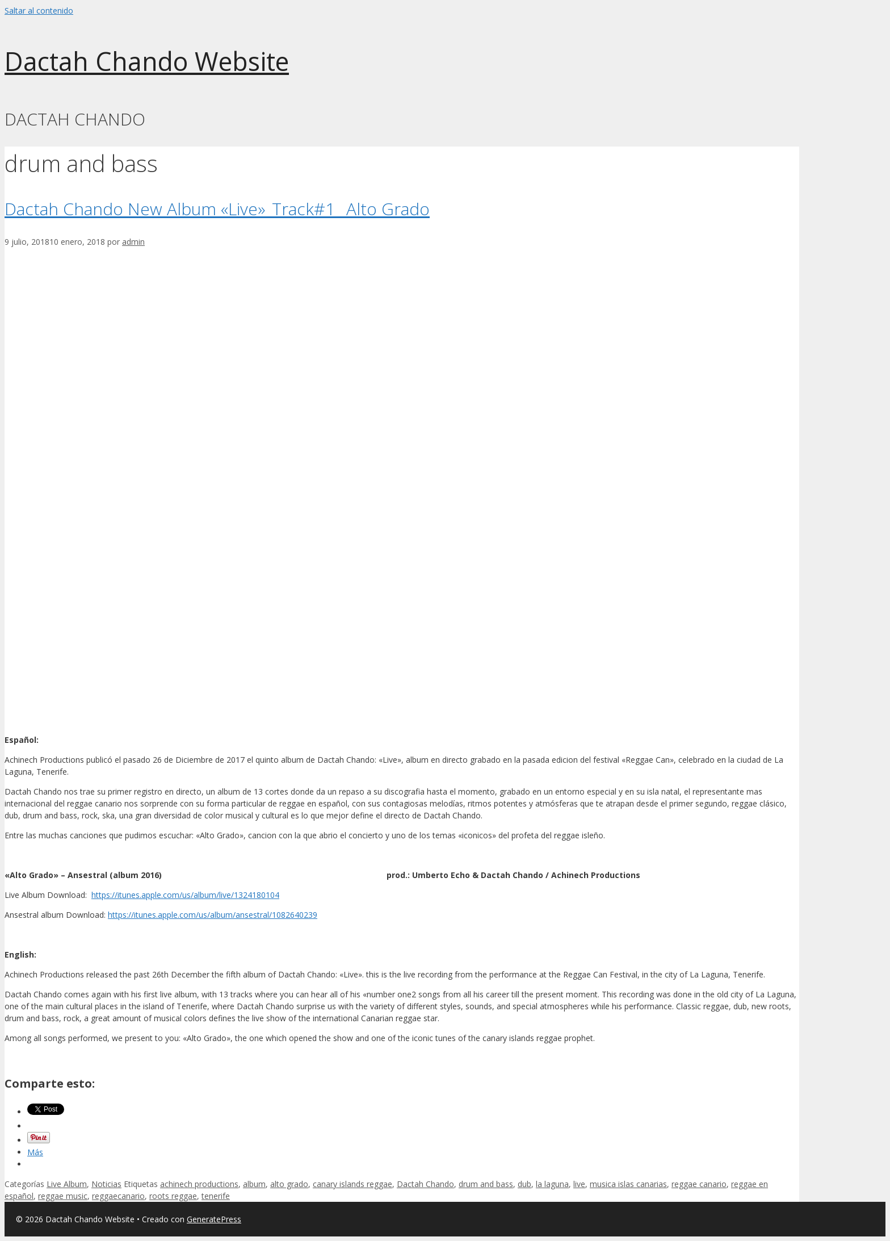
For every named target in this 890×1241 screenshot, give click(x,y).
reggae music (62, 1195)
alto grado (289, 1184)
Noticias (106, 1184)
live (579, 1184)
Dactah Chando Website (147, 61)
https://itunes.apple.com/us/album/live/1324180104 (185, 894)
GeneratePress (214, 1219)
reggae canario (699, 1184)
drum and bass (486, 1184)
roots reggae (173, 1195)
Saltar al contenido (39, 10)
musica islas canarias (628, 1184)
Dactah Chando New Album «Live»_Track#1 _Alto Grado (217, 208)
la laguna (552, 1184)
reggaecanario (118, 1195)
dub (524, 1184)
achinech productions (199, 1184)
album (254, 1184)
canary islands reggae (352, 1184)
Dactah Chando (425, 1184)
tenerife (215, 1195)
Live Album (67, 1184)
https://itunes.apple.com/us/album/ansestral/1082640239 (212, 914)
